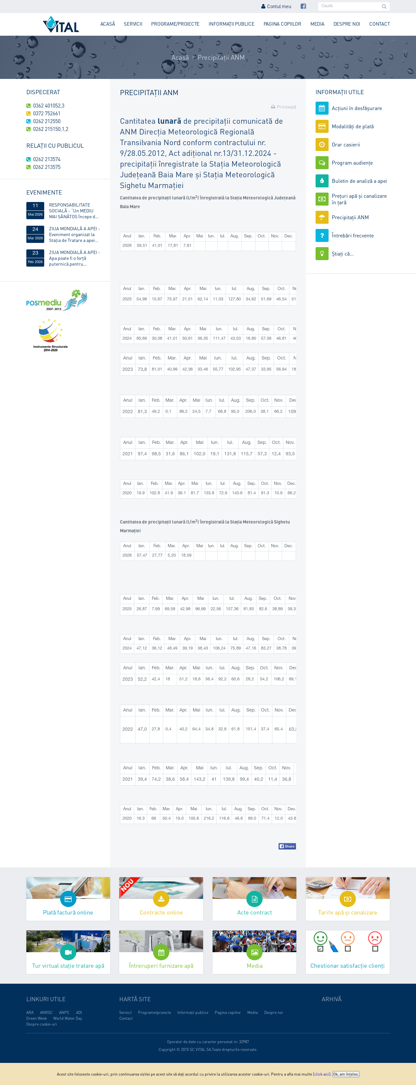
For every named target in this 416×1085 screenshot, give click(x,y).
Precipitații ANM (221, 57)
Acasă (107, 24)
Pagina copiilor (282, 24)
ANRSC (46, 1012)
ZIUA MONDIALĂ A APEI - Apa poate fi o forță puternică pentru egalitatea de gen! (74, 258)
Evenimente (44, 192)
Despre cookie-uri (41, 1024)
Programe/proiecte (175, 24)
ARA (29, 1012)
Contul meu (276, 6)
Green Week (36, 1018)
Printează (283, 106)
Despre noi (346, 24)
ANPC (64, 1012)
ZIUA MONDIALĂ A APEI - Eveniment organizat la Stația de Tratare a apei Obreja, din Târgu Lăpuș (74, 234)
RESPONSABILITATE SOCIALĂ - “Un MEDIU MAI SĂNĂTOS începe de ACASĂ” (73, 210)
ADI (79, 1012)
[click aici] (322, 1074)
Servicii (133, 24)
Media (317, 24)
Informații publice (231, 24)
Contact (379, 24)
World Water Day (67, 1018)
